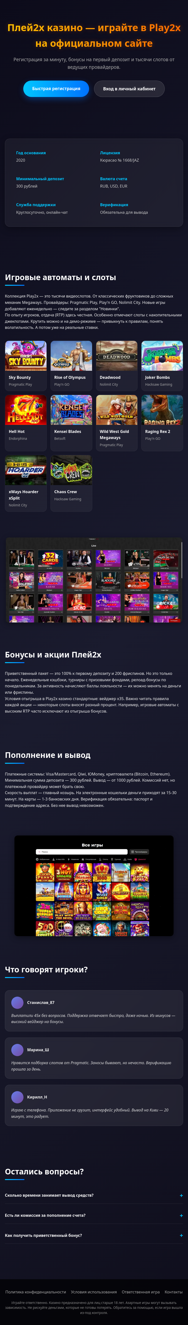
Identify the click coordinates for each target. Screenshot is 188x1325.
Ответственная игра (141, 1292)
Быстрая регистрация (56, 88)
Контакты (174, 1292)
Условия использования (94, 1292)
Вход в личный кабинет (129, 89)
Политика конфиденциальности (35, 1292)
